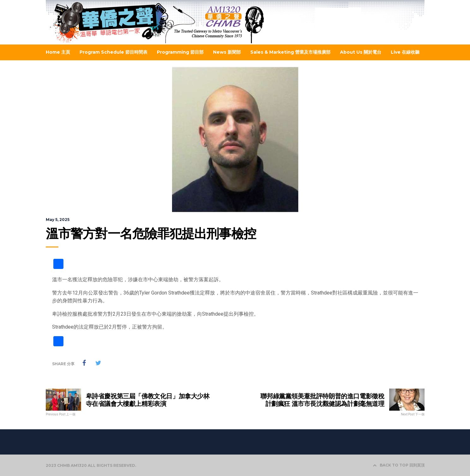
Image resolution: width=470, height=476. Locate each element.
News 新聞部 (227, 52)
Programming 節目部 (180, 52)
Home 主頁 (58, 52)
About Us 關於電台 (360, 52)
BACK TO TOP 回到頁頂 (399, 465)
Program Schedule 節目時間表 (113, 52)
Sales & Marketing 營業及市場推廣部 (290, 52)
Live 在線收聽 (405, 52)
